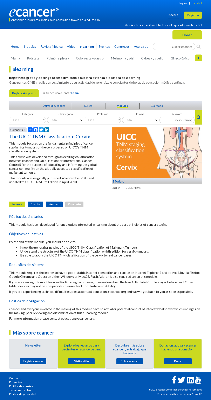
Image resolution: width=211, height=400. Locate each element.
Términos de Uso (20, 390)
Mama (15, 58)
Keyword (177, 114)
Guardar (35, 204)
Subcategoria (65, 114)
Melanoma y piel (122, 58)
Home (15, 46)
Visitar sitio (81, 361)
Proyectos (15, 382)
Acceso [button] (173, 15)
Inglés (183, 3)
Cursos (88, 105)
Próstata (33, 58)
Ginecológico (180, 58)
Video (71, 46)
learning (87, 46)
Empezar (17, 204)
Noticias (30, 46)
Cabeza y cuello (152, 58)
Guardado (157, 105)
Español (197, 3)
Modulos (122, 105)
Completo (74, 204)
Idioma (140, 114)
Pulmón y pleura (58, 58)
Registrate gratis (24, 93)
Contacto (15, 378)
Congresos (122, 46)
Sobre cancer (129, 361)
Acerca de (141, 46)
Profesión (102, 114)
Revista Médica (52, 46)
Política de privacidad (22, 394)
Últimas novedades (54, 105)
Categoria (28, 114)
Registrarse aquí (33, 361)
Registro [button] (193, 15)
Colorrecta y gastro (90, 58)
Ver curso (54, 204)
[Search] (198, 46)
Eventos (104, 46)
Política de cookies (21, 386)
